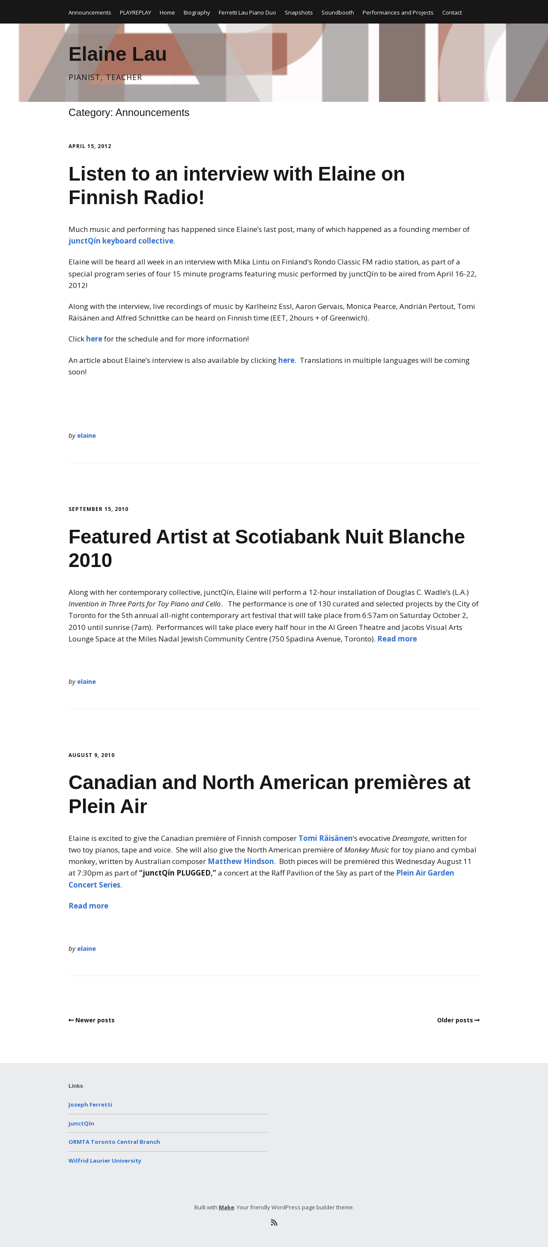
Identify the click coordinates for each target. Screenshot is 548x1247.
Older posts (455, 1020)
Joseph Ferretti (90, 1104)
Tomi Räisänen (325, 838)
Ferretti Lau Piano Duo (247, 12)
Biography (197, 12)
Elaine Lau (117, 54)
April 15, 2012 (89, 146)
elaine (86, 435)
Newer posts (95, 1020)
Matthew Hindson (241, 861)
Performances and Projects (398, 12)
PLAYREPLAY (135, 12)
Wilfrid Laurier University (104, 1160)
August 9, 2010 (91, 755)
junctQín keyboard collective (120, 241)
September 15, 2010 (98, 509)
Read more (397, 639)
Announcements (89, 12)
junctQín (81, 1123)
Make (226, 1207)
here (94, 339)
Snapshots (299, 12)
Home (167, 12)
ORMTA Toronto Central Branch (114, 1142)
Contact (452, 12)
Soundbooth (338, 12)
